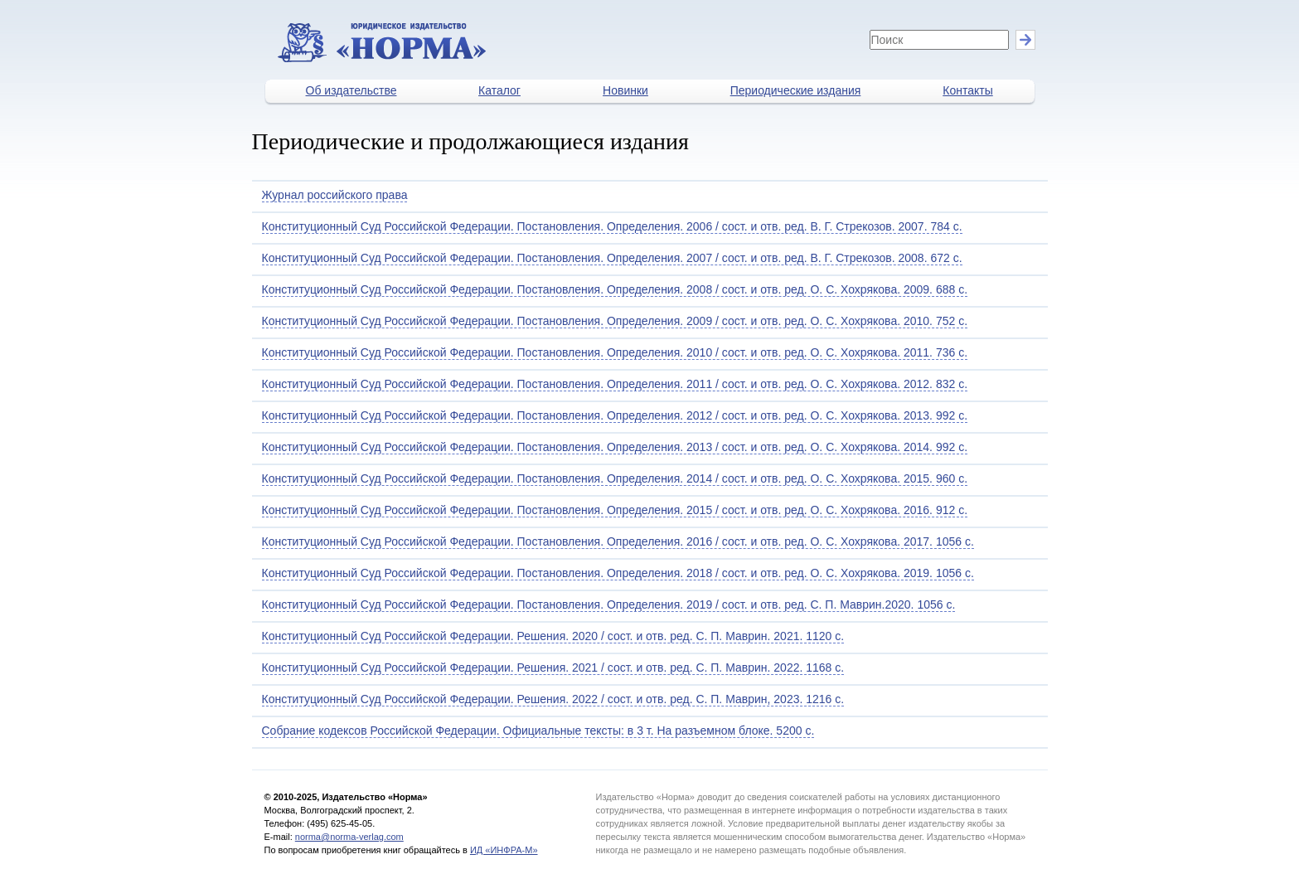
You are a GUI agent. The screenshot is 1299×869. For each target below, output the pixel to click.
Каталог (499, 90)
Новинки (625, 90)
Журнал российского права (335, 194)
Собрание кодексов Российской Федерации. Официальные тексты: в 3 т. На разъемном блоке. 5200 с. (538, 730)
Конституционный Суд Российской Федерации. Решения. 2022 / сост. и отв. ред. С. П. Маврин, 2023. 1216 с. (553, 699)
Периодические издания (795, 90)
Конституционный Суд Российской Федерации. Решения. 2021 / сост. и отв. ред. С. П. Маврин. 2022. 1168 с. (553, 667)
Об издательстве (351, 90)
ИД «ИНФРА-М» (504, 850)
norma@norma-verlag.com (349, 837)
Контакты (967, 90)
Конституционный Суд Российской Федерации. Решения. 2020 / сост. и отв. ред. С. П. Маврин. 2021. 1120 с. (553, 636)
